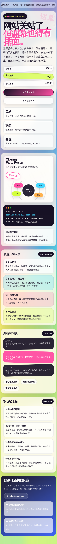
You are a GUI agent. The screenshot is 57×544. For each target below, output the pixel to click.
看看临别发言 (28, 101)
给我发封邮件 (28, 92)
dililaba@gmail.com (16, 496)
